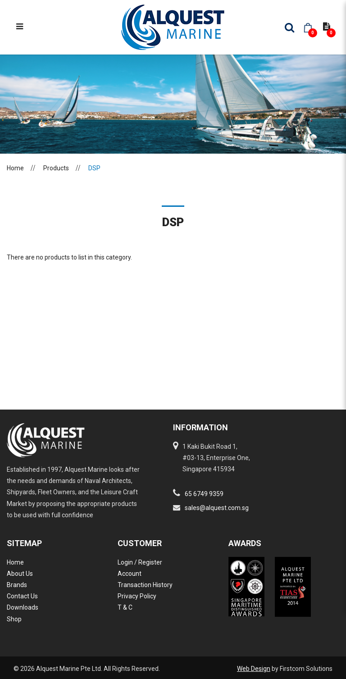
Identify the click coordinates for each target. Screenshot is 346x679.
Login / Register (140, 562)
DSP (94, 168)
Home (15, 168)
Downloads (22, 607)
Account (129, 573)
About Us (20, 573)
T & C (125, 607)
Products (56, 168)
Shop (14, 619)
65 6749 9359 (204, 493)
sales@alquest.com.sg (217, 507)
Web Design (253, 668)
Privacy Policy (137, 596)
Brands (17, 584)
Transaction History (145, 584)
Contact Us (22, 596)
